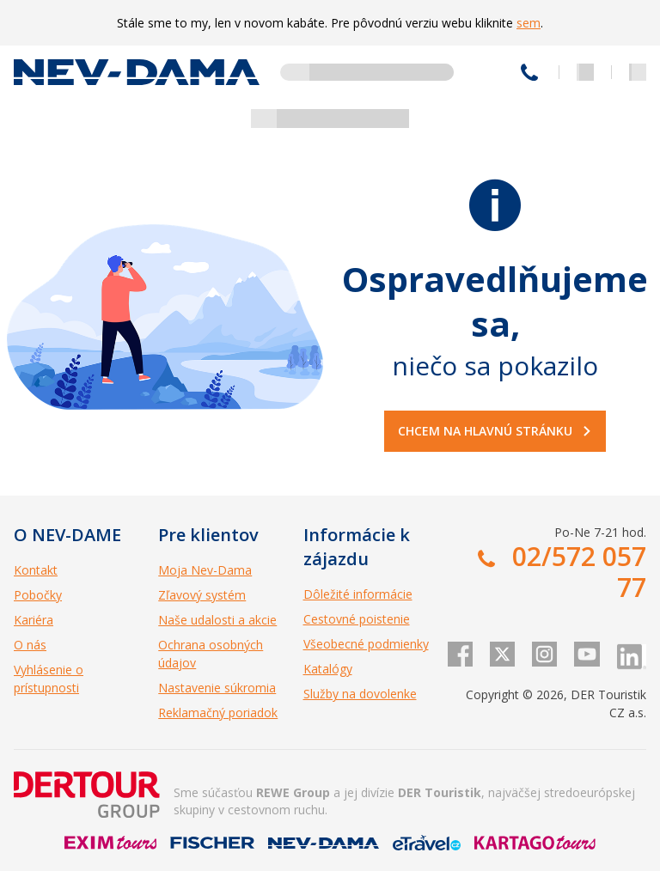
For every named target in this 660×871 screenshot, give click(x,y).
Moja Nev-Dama (205, 570)
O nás (30, 644)
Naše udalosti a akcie (217, 620)
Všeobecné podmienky (366, 644)
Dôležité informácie (357, 594)
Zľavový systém (202, 595)
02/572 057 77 (529, 72)
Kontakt (36, 570)
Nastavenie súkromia (217, 687)
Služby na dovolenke (360, 693)
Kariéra (33, 620)
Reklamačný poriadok (218, 712)
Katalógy (327, 669)
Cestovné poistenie (356, 619)
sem (528, 23)
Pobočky (38, 595)
